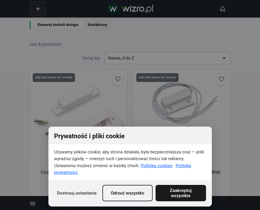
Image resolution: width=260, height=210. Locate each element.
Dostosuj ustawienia (77, 193)
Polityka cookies (156, 165)
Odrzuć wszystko (127, 193)
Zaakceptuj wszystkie (181, 193)
